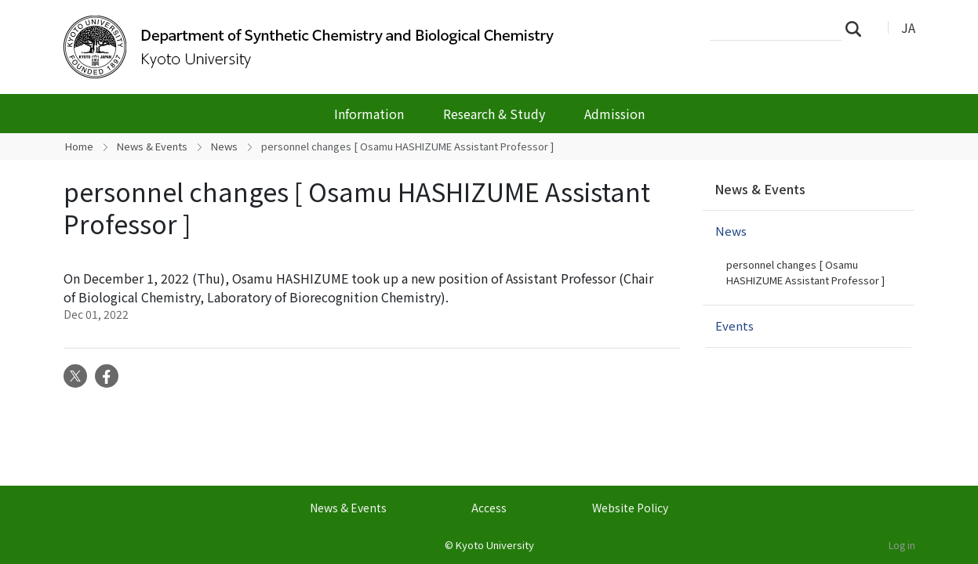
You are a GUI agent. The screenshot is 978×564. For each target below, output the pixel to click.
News (224, 146)
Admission (614, 113)
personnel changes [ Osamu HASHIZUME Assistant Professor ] (805, 272)
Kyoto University (495, 544)
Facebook (106, 376)
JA (908, 27)
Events (734, 325)
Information (369, 113)
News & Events (152, 146)
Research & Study (494, 113)
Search (858, 28)
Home (79, 146)
